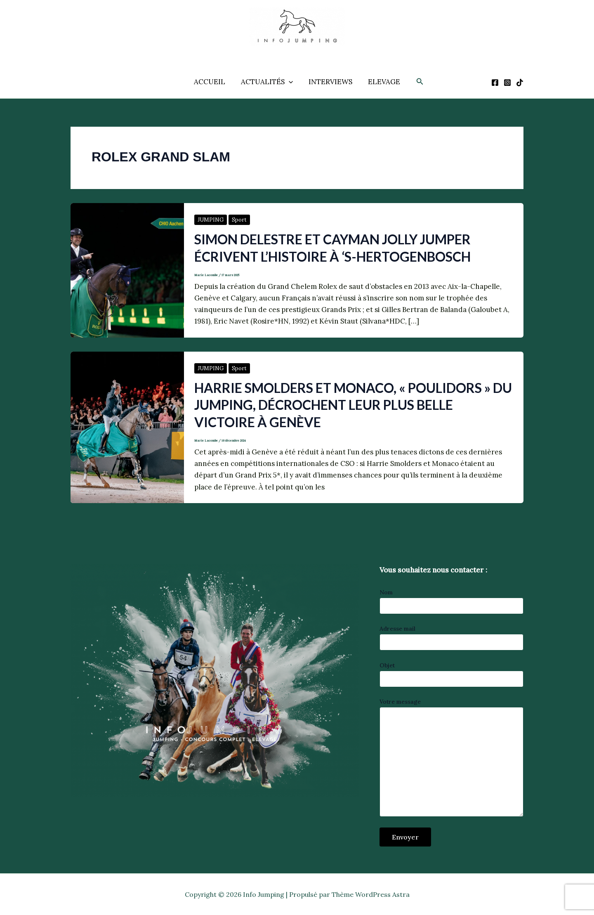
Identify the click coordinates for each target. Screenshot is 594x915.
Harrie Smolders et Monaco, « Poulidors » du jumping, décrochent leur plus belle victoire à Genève (353, 405)
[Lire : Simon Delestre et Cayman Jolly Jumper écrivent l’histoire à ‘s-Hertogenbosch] (127, 269)
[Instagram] (507, 82)
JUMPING (211, 219)
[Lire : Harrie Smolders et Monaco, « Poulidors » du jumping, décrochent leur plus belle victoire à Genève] (127, 426)
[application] (289, 81)
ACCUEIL (212, 81)
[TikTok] (519, 82)
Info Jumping (288, 51)
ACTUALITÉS (268, 81)
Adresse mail (451, 637)
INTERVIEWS (329, 81)
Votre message (451, 758)
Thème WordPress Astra (371, 894)
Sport (239, 219)
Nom (451, 601)
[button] (416, 81)
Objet (451, 674)
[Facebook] (495, 82)
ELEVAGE (381, 81)
